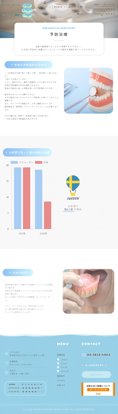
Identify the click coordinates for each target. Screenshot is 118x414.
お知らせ (61, 385)
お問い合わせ (83, 14)
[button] (27, 6)
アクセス (84, 7)
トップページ (45, 7)
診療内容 (59, 7)
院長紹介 (72, 7)
